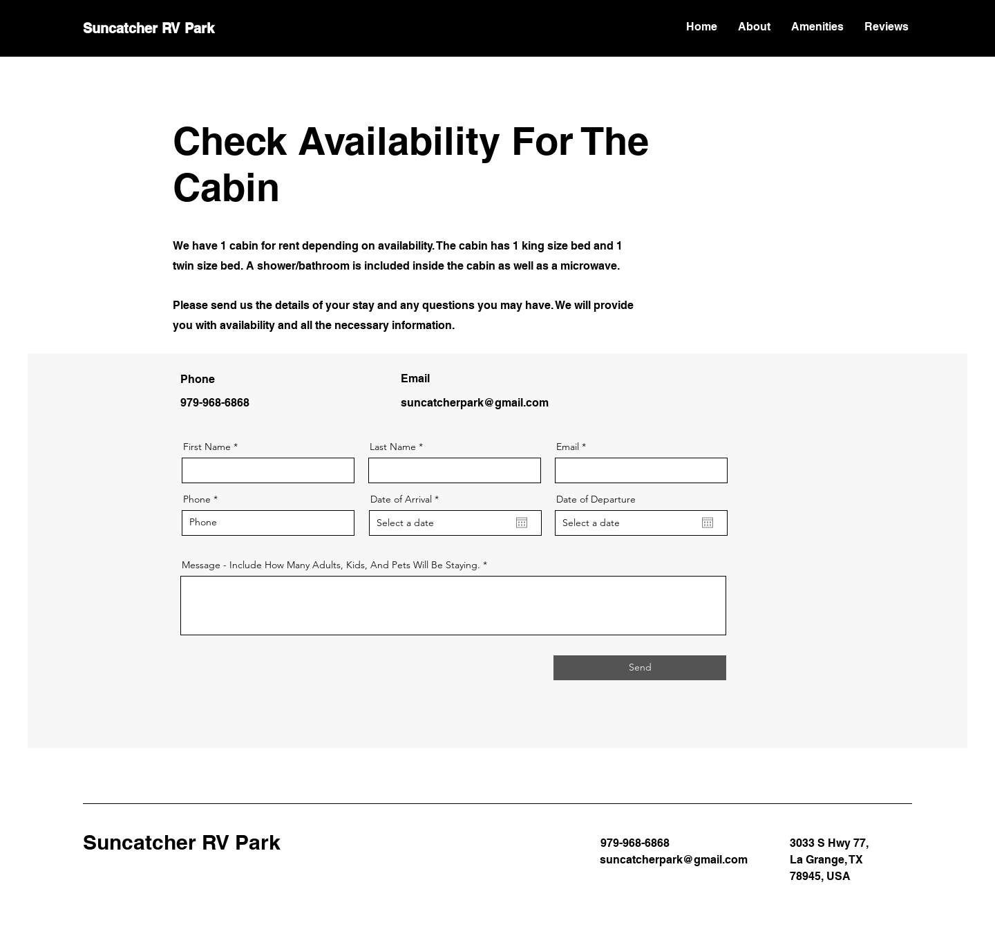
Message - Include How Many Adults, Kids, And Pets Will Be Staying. (331, 565)
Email (567, 446)
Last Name (393, 446)
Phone (197, 499)
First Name (207, 446)
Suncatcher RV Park (148, 28)
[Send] (639, 667)
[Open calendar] (521, 522)
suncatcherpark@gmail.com (475, 402)
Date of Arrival (407, 499)
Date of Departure (596, 499)
